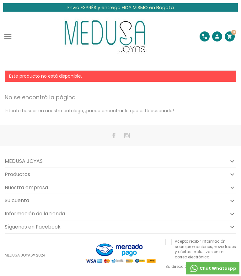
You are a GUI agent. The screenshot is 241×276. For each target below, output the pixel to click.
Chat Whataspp (212, 268)
